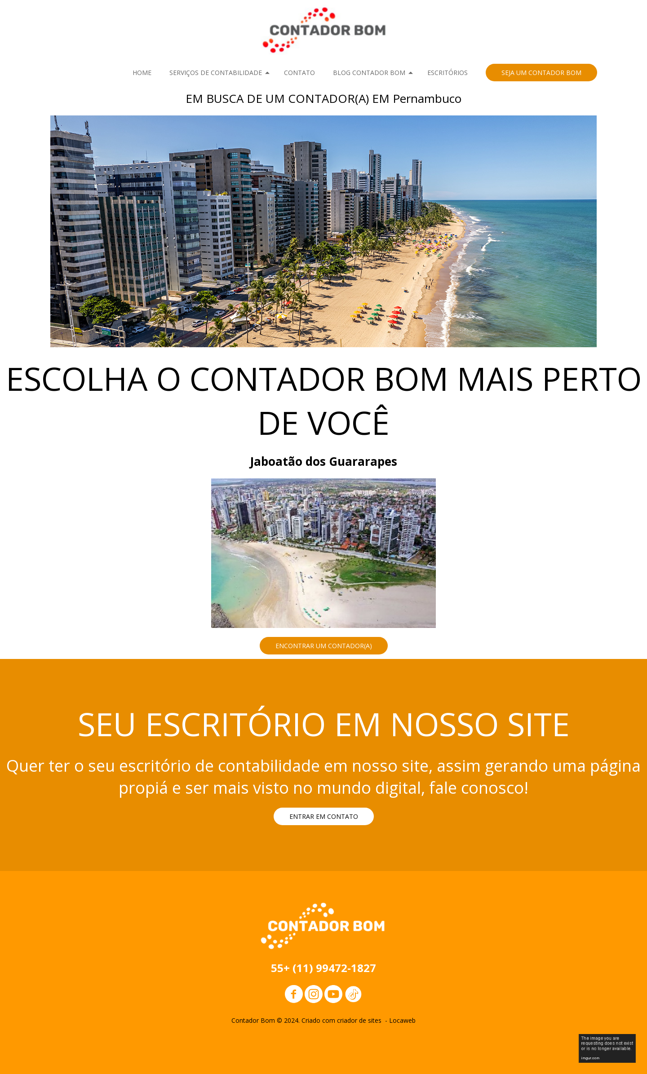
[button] (541, 72)
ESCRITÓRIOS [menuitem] (447, 72)
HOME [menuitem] (142, 72)
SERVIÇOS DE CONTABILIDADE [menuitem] (215, 72)
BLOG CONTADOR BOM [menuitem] (369, 72)
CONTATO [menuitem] (299, 72)
